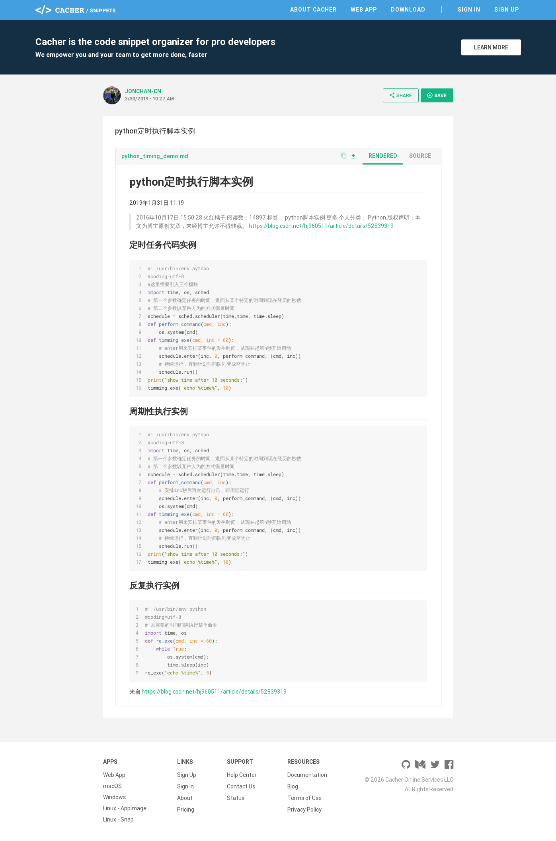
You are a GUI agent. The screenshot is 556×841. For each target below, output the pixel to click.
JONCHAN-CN (143, 91)
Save (437, 95)
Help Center (242, 774)
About (185, 797)
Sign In (469, 9)
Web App (364, 9)
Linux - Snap (118, 819)
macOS (112, 786)
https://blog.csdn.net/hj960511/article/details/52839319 (321, 225)
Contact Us (241, 786)
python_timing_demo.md (154, 156)
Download (408, 9)
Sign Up (506, 9)
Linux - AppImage (124, 808)
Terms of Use (304, 797)
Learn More (491, 47)
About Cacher (313, 9)
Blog (292, 786)
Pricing (185, 808)
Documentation (307, 774)
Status (235, 797)
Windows (114, 797)
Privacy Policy (304, 808)
